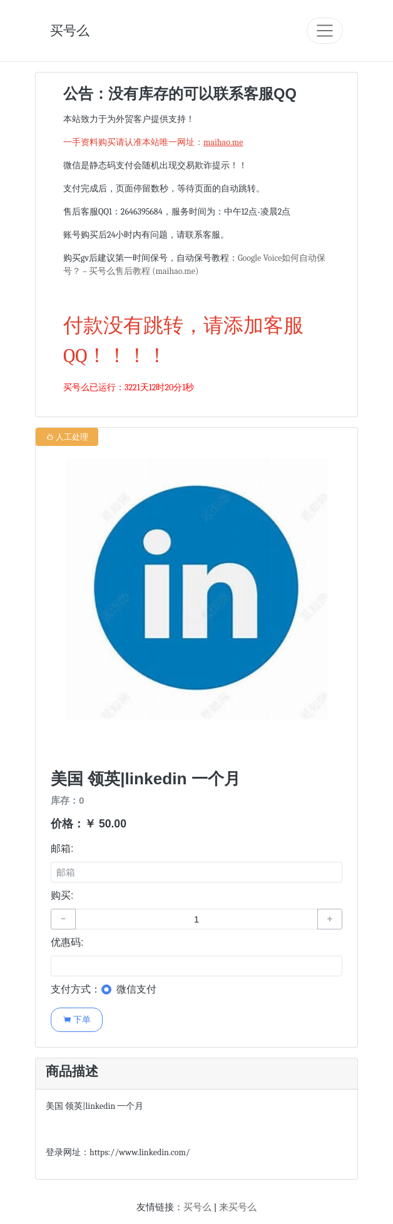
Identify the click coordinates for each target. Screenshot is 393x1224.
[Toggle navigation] (325, 31)
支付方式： (76, 989)
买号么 (69, 30)
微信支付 (136, 989)
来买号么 (238, 1206)
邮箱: (62, 848)
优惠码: (67, 942)
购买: (62, 895)
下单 (77, 1019)
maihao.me (223, 142)
